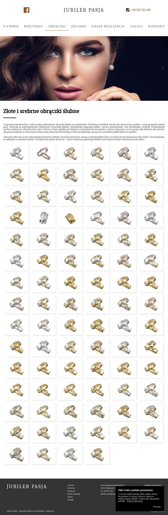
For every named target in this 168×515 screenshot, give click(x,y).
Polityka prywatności (152, 485)
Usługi (136, 26)
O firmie (11, 26)
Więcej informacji (135, 501)
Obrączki (57, 26)
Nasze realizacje (108, 26)
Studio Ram (161, 512)
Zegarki (78, 26)
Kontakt (156, 26)
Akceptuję (157, 507)
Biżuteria (33, 26)
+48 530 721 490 (141, 10)
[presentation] (5, 68)
